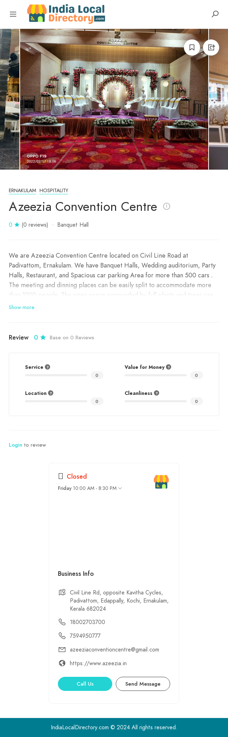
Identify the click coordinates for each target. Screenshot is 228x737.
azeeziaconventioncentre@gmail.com (114, 650)
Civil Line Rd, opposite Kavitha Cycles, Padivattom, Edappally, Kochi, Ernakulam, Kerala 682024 (119, 601)
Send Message (143, 684)
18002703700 (87, 622)
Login (15, 445)
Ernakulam (22, 190)
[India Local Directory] (161, 482)
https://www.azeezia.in (98, 663)
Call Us (85, 684)
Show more (22, 307)
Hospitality (54, 190)
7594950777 (85, 636)
